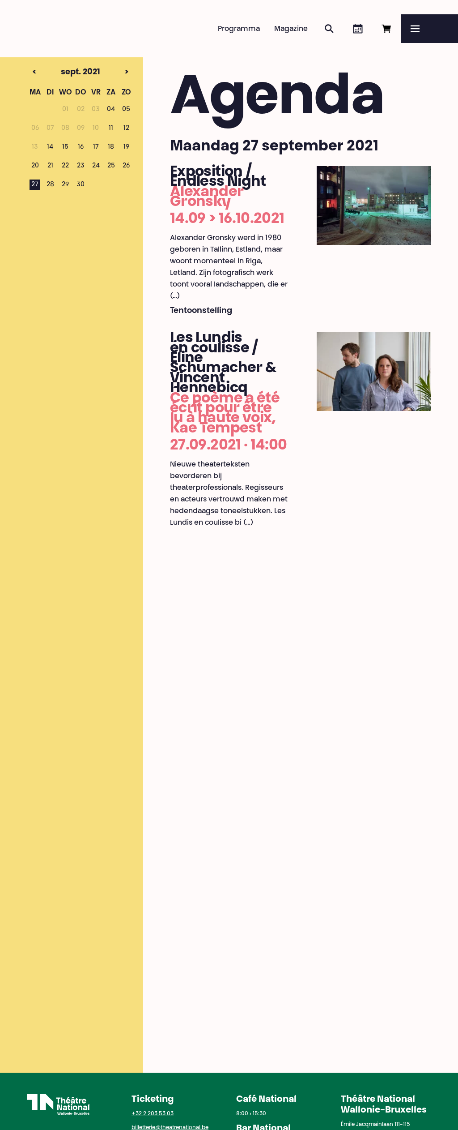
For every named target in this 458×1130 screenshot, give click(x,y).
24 (96, 166)
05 (126, 110)
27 (34, 185)
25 (111, 166)
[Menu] (429, 28)
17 (96, 147)
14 (50, 147)
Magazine (291, 29)
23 (81, 166)
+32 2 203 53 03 (152, 1114)
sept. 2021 (64, 72)
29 (65, 185)
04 (111, 110)
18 (111, 147)
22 (65, 166)
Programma (239, 29)
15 (65, 147)
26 (126, 166)
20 (35, 166)
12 (126, 128)
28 (50, 185)
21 (50, 166)
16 (81, 147)
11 (111, 128)
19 (126, 147)
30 (80, 185)
